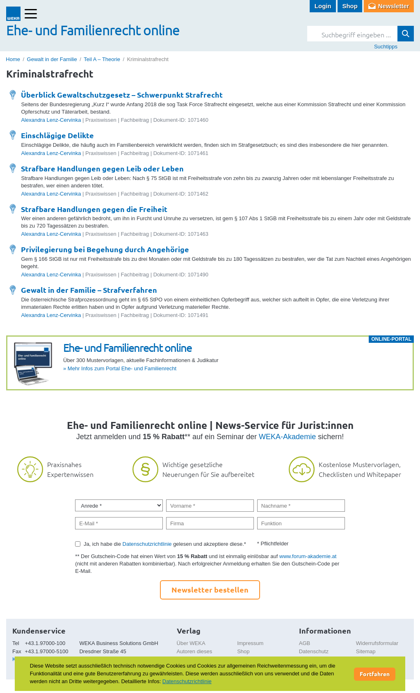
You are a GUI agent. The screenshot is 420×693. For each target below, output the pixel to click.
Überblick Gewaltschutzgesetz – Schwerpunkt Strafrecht (122, 94)
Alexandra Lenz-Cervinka (51, 120)
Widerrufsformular (377, 643)
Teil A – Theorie (102, 59)
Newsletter (393, 5)
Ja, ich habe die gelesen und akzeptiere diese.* (165, 544)
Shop (350, 5)
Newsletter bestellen (210, 589)
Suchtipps (385, 46)
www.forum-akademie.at (307, 556)
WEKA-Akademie (287, 437)
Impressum (250, 643)
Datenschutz (314, 651)
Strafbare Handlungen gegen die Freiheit (94, 209)
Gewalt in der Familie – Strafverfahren (89, 289)
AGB (304, 643)
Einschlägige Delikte (57, 135)
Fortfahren (375, 673)
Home (13, 59)
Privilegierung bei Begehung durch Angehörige (105, 249)
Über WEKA (191, 643)
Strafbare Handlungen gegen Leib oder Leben (102, 168)
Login (323, 5)
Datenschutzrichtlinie (147, 544)
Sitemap (366, 651)
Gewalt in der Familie (52, 59)
